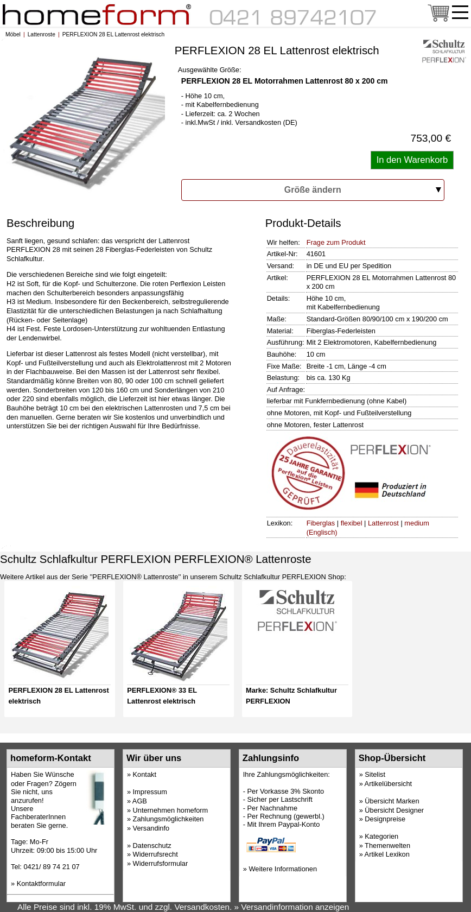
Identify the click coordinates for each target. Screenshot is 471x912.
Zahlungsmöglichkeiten (168, 819)
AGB (139, 801)
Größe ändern (312, 189)
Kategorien (381, 836)
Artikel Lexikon (387, 854)
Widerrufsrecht (155, 854)
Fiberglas (321, 523)
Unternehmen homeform (170, 810)
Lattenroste (41, 34)
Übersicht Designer (394, 810)
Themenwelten (387, 845)
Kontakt (144, 774)
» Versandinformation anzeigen (291, 906)
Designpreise (385, 819)
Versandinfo (151, 828)
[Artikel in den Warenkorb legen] (412, 160)
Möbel (13, 34)
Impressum (150, 792)
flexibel (351, 523)
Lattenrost (383, 523)
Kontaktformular (41, 883)
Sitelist (375, 774)
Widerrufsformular (160, 863)
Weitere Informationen (283, 869)
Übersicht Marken (392, 801)
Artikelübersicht (388, 784)
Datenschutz (152, 845)
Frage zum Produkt (336, 242)
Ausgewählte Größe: (209, 70)
